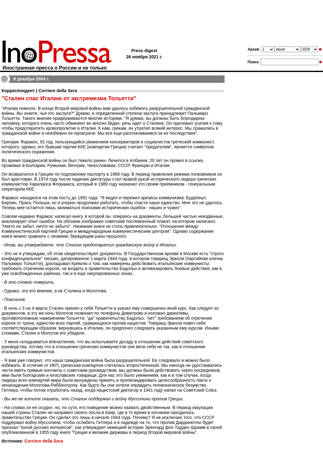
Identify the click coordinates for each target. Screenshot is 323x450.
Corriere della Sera (43, 441)
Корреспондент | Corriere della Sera (39, 90)
